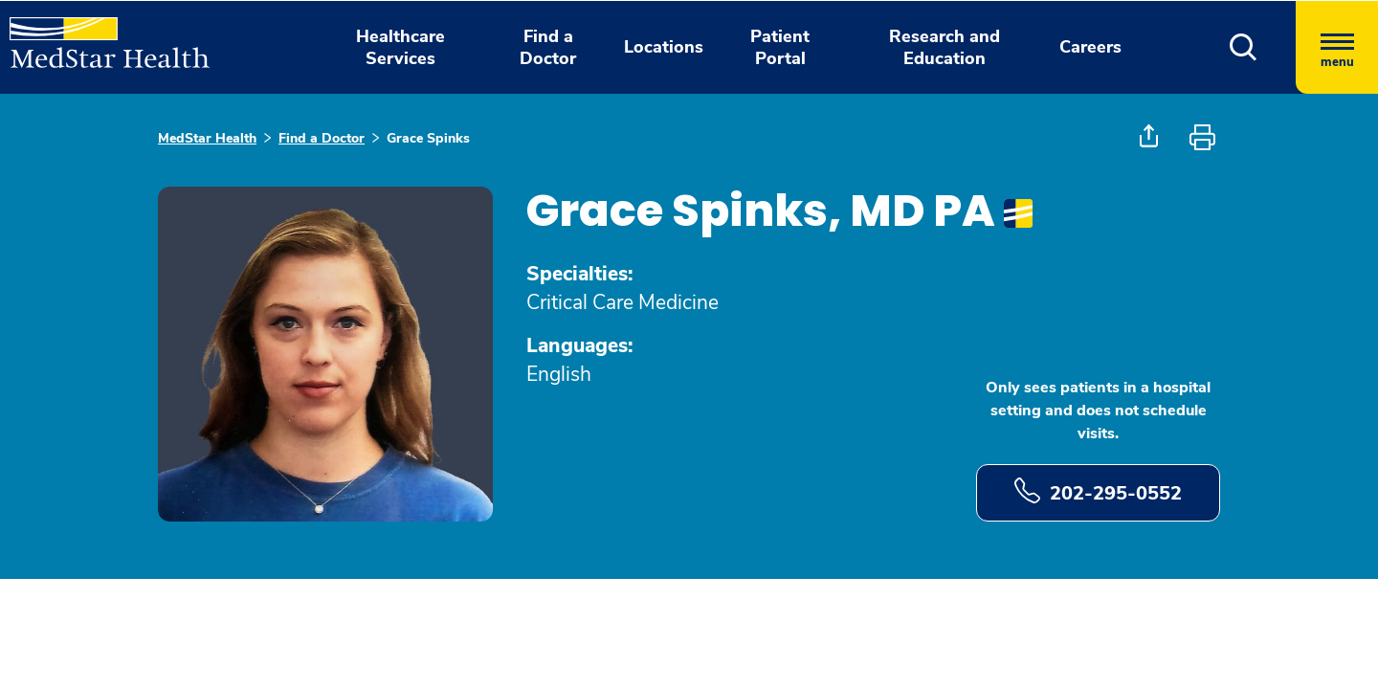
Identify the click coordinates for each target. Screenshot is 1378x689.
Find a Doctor (321, 138)
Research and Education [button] (944, 47)
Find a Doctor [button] (548, 47)
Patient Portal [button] (780, 47)
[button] (1243, 47)
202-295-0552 (1098, 492)
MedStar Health (207, 138)
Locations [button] (663, 46)
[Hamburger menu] (1337, 47)
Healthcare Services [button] (400, 47)
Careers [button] (1090, 46)
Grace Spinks (428, 138)
